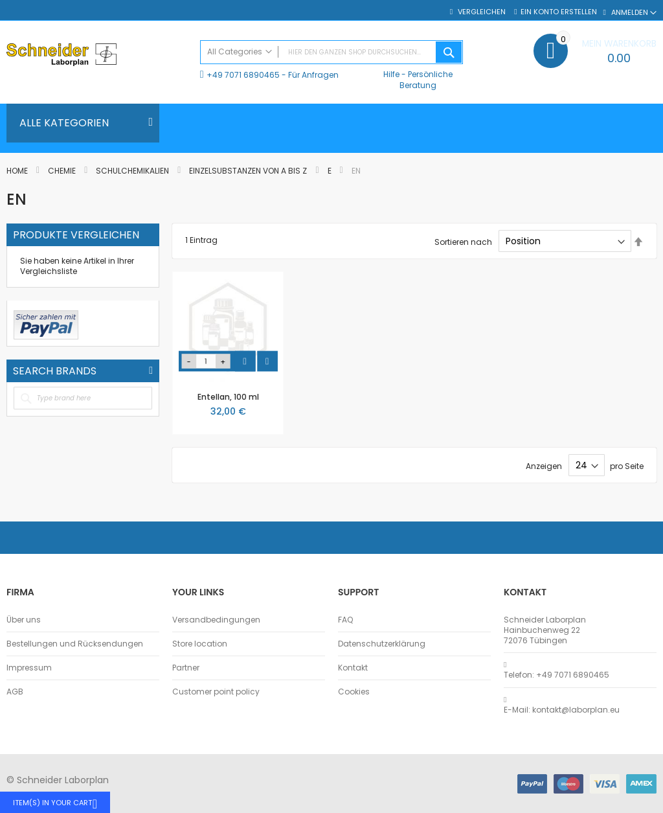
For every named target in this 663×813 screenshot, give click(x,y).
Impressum (29, 668)
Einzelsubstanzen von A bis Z (249, 170)
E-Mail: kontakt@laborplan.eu (562, 710)
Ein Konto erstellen (559, 12)
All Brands (151, 370)
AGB (14, 692)
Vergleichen (481, 12)
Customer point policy (216, 692)
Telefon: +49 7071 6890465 (556, 675)
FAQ (345, 620)
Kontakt (353, 668)
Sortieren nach (463, 241)
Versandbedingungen (216, 620)
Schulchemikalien (133, 170)
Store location (199, 644)
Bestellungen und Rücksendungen (74, 644)
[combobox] (332, 52)
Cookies (354, 692)
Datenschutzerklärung (381, 644)
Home (18, 170)
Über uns (23, 620)
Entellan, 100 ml (228, 396)
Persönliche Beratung (426, 79)
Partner (185, 668)
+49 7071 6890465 (243, 74)
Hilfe (391, 74)
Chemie (63, 170)
